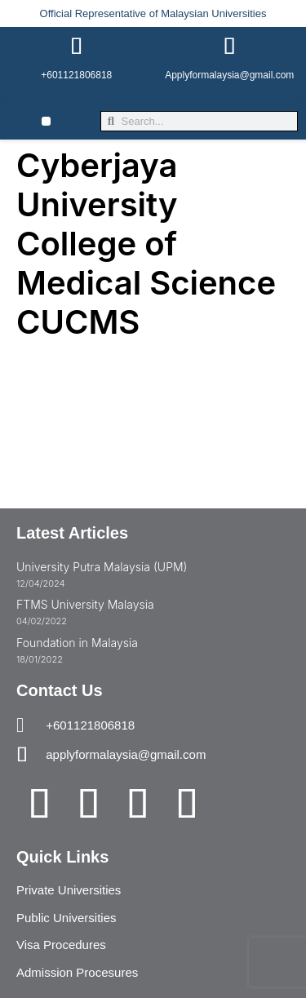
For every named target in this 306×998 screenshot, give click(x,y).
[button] (46, 121)
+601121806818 (76, 75)
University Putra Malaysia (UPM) (101, 567)
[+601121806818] (76, 46)
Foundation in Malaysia (77, 643)
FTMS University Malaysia (85, 604)
